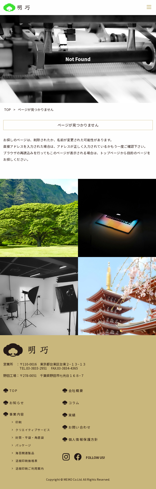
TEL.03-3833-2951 (33, 368)
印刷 (18, 422)
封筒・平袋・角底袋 (29, 437)
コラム (74, 402)
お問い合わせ (79, 427)
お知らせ (16, 402)
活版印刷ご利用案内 (29, 468)
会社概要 (75, 390)
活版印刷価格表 (26, 460)
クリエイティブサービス (32, 429)
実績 (72, 414)
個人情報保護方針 (83, 439)
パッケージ (23, 445)
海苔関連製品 (25, 453)
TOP (13, 390)
